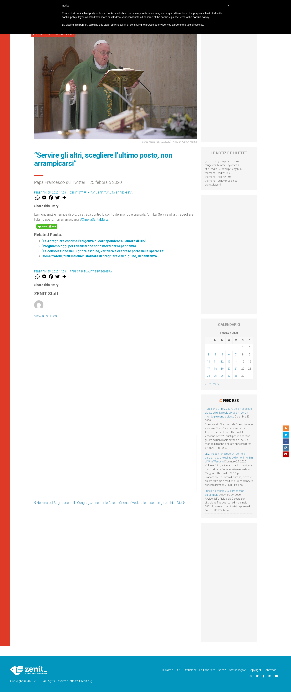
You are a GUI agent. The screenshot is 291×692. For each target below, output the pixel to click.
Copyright (255, 670)
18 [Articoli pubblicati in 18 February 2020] (215, 368)
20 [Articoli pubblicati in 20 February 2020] (229, 368)
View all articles (45, 316)
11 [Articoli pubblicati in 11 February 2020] (215, 361)
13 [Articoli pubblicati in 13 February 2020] (229, 361)
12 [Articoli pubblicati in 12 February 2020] (222, 361)
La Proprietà (207, 670)
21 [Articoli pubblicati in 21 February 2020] (235, 368)
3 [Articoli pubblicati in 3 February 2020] (208, 354)
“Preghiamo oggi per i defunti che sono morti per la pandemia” (89, 246)
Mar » (216, 384)
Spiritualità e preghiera (115, 192)
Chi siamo (167, 670)
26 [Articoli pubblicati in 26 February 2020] (222, 375)
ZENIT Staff (78, 192)
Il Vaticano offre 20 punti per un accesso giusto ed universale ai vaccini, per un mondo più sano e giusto (228, 412)
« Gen (208, 384)
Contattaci (270, 670)
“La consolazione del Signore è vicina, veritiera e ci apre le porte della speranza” (103, 251)
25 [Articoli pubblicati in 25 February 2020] (215, 375)
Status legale (237, 670)
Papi (93, 192)
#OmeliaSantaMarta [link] (94, 219)
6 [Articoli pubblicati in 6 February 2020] (229, 354)
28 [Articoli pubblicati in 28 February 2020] (235, 375)
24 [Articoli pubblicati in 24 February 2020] (208, 375)
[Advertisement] (115, 467)
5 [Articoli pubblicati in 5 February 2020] (222, 354)
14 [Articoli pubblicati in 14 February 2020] (235, 361)
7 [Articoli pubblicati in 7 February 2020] (236, 354)
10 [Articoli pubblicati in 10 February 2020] (208, 361)
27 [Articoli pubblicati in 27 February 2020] (229, 375)
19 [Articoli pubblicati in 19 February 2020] (222, 368)
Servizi (222, 670)
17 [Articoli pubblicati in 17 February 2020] (208, 368)
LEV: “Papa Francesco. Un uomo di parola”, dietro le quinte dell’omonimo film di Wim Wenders (229, 457)
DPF (178, 670)
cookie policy (201, 17)
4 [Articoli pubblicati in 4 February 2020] (215, 354)
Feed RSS (231, 400)
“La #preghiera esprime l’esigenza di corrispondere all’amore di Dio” (94, 241)
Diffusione (190, 670)
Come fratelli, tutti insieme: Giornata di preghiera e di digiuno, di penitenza (99, 256)
